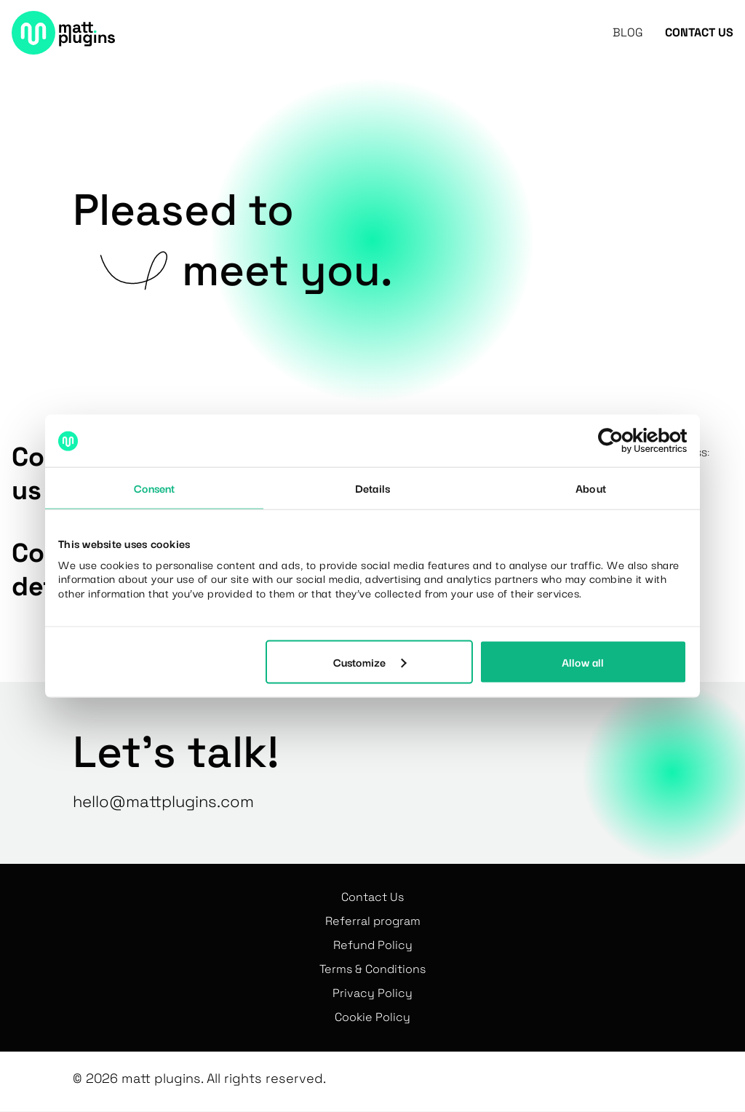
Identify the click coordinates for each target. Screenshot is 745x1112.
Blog (628, 33)
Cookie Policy (372, 1017)
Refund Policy (373, 945)
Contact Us (699, 33)
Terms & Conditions (372, 969)
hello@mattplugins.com (163, 801)
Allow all (583, 661)
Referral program (373, 921)
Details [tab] (372, 487)
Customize (370, 661)
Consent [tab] (154, 487)
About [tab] (590, 487)
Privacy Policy (372, 993)
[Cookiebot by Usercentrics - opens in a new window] (623, 441)
